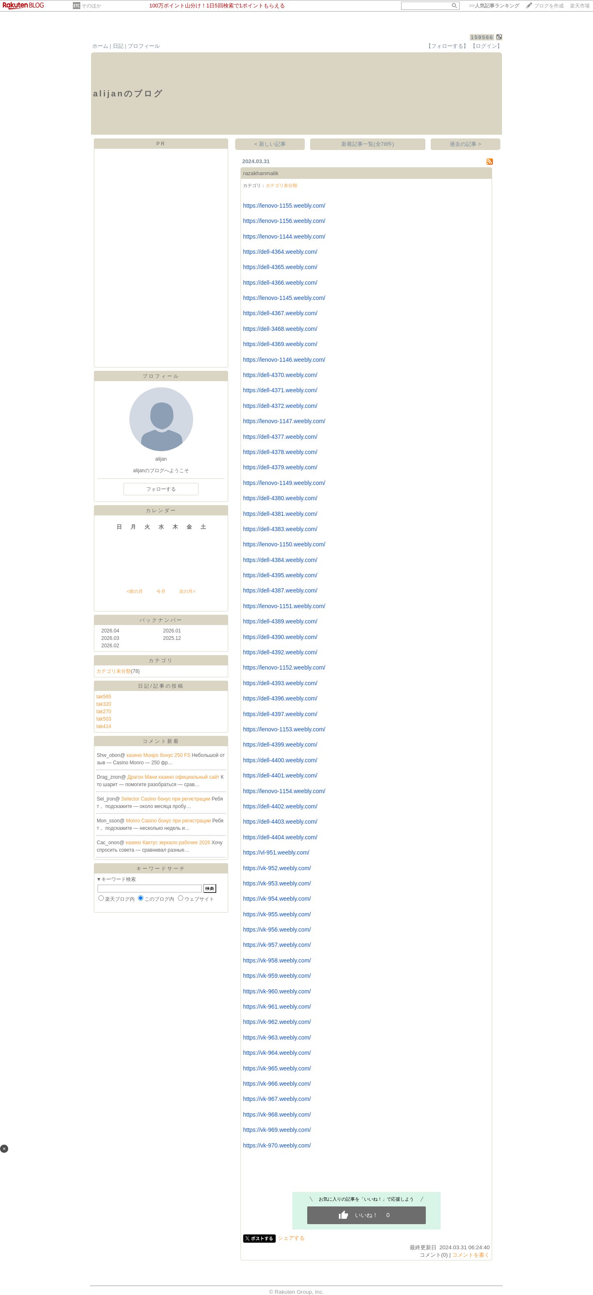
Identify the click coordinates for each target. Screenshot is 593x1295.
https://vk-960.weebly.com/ (277, 991)
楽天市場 (580, 6)
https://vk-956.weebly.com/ (277, 929)
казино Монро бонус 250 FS (158, 755)
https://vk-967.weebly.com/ (277, 1099)
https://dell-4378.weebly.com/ (280, 452)
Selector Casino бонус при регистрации (166, 799)
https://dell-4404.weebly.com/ (280, 837)
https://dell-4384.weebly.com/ (280, 560)
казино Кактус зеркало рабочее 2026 (168, 842)
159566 (482, 37)
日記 (118, 46)
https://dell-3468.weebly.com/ (280, 329)
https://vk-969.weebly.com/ (277, 1129)
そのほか (91, 6)
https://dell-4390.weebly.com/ (280, 637)
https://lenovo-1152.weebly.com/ (284, 667)
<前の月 (134, 591)
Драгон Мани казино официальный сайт (174, 777)
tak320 (103, 704)
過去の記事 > (465, 144)
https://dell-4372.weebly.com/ (280, 406)
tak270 (103, 711)
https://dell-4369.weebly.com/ (280, 344)
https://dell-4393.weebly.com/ (280, 683)
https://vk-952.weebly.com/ (277, 868)
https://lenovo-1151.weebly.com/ (284, 606)
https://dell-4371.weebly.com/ (280, 390)
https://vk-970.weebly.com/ (277, 1145)
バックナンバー (161, 620)
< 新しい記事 (270, 144)
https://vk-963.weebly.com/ (277, 1037)
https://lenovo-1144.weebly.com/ (284, 236)
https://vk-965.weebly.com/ (277, 1068)
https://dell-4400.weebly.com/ (280, 760)
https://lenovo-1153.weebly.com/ (284, 729)
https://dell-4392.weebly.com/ (280, 652)
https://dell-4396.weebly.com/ (280, 698)
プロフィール (144, 46)
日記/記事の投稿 (161, 686)
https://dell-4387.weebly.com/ (280, 590)
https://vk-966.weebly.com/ (277, 1083)
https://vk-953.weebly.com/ (277, 883)
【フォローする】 (447, 46)
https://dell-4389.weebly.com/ (280, 621)
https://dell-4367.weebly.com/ (280, 313)
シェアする (291, 1238)
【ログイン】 (486, 46)
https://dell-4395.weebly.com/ (280, 575)
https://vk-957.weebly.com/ (277, 944)
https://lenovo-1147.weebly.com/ (284, 421)
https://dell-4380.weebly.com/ (280, 498)
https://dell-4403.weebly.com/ (280, 821)
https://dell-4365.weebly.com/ (280, 267)
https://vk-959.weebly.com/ (277, 975)
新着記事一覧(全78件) (367, 144)
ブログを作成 (549, 6)
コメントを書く (471, 1255)
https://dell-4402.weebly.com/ (280, 806)
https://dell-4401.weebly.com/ (280, 775)
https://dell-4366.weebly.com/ (280, 282)
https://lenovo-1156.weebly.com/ (284, 221)
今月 (161, 591)
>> (494, 6)
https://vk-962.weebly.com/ (277, 1022)
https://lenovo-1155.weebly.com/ (284, 205)
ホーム (100, 46)
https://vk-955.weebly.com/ (277, 914)
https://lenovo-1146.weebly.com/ (284, 359)
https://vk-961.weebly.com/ (277, 1006)
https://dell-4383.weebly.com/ (280, 529)
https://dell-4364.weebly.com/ (280, 251)
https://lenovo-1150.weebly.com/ (284, 544)
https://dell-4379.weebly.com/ (280, 467)
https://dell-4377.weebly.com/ (280, 436)
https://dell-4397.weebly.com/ (280, 714)
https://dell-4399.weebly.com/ (280, 744)
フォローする (161, 489)
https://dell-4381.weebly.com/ (280, 514)
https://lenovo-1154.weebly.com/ (284, 791)
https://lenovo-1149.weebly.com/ (284, 483)
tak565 (103, 697)
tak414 (103, 726)
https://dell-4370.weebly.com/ (280, 375)
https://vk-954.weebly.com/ (277, 898)
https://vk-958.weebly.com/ (277, 960)
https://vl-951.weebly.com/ (276, 852)
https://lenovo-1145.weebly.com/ (284, 298)
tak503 (103, 719)
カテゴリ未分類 (113, 671)
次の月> (187, 591)
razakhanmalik (260, 173)
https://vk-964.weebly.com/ (277, 1052)
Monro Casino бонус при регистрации (169, 821)
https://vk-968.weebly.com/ (277, 1114)
